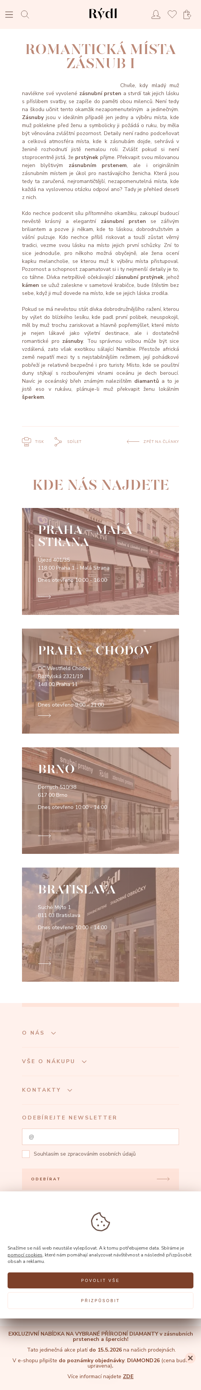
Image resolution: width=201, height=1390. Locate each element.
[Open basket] (190, 14)
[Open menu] (9, 15)
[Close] (190, 1358)
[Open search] (27, 14)
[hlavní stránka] (103, 20)
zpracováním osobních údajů (102, 1154)
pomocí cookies (25, 1254)
